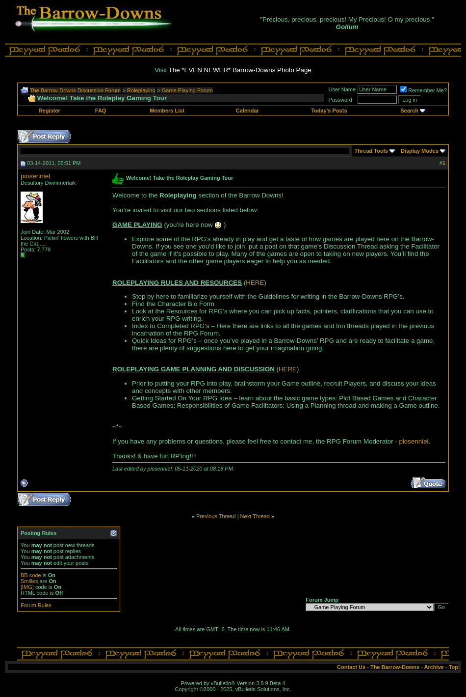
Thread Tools (371, 151)
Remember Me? (423, 90)
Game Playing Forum (187, 90)
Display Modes (420, 151)
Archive (434, 667)
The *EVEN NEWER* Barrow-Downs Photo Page (240, 70)
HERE (255, 282)
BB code (31, 575)
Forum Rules (36, 605)
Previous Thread (216, 516)
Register (49, 110)
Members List (167, 110)
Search (409, 110)
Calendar (247, 110)
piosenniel (35, 176)
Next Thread (255, 516)
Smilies (29, 581)
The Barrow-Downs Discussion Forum (75, 90)
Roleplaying (141, 90)
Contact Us (351, 667)
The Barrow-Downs (394, 667)
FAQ (100, 110)
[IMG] (27, 587)
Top (453, 667)
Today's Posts (329, 110)
